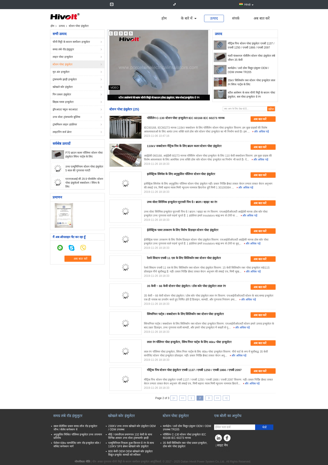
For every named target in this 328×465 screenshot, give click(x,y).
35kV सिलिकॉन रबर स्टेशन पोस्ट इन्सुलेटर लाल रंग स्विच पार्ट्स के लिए (251, 82)
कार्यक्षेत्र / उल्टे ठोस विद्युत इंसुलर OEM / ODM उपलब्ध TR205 (248, 70)
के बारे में (186, 18)
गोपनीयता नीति (82, 461)
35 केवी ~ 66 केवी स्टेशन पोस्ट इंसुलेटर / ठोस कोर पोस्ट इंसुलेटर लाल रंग (186, 286)
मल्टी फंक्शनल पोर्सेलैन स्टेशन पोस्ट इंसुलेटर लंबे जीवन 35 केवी (251, 57)
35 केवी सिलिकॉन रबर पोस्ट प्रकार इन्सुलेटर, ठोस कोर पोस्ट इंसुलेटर (185, 444)
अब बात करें (262, 18)
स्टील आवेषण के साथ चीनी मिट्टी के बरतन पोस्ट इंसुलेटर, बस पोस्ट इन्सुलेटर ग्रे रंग (159, 97)
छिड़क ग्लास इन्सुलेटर (63, 102)
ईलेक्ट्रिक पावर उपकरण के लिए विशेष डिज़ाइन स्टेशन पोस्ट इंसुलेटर (182, 230)
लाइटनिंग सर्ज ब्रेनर (62, 132)
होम (164, 18)
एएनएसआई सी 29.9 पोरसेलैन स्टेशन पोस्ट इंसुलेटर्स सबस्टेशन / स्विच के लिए (84, 182)
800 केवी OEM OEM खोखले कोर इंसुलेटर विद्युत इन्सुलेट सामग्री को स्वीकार (130, 453)
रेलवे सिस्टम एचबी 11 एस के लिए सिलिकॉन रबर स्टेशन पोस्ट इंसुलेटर (184, 258)
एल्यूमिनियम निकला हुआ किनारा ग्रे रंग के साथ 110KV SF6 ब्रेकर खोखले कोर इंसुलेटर (131, 444)
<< (182, 398)
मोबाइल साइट (222, 450)
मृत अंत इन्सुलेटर (61, 72)
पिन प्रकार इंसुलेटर (62, 94)
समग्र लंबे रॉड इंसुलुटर (63, 49)
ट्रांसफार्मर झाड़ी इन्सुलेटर (65, 79)
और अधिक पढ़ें (261, 131)
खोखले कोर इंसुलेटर (63, 87)
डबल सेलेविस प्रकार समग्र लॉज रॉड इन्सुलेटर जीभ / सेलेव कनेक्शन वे (75, 427)
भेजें (264, 427)
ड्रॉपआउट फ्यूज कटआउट (65, 109)
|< (174, 398)
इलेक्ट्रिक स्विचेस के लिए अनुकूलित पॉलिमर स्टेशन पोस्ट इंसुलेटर (181, 174)
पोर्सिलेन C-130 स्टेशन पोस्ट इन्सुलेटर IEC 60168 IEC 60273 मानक (186, 118)
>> (217, 398)
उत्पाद (214, 18)
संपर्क (235, 18)
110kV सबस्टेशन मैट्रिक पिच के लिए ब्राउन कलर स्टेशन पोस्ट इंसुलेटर (184, 146)
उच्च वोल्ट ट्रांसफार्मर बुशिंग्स (66, 117)
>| (226, 398)
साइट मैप (222, 445)
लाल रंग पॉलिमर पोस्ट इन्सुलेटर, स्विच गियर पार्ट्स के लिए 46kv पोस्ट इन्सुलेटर (189, 342)
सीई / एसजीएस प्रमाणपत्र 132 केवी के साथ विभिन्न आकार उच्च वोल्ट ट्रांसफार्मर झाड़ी (130, 436)
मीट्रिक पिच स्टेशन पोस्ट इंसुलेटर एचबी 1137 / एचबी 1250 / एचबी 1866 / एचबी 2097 (251, 45)
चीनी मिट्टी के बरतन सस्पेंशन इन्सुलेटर (71, 41)
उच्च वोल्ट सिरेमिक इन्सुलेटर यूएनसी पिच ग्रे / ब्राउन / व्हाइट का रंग (182, 202)
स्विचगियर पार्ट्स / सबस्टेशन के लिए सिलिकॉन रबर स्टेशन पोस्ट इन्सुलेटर (185, 314)
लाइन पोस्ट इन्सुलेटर (63, 56)
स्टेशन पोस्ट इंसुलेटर (62, 64)
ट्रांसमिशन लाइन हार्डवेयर (65, 124)
